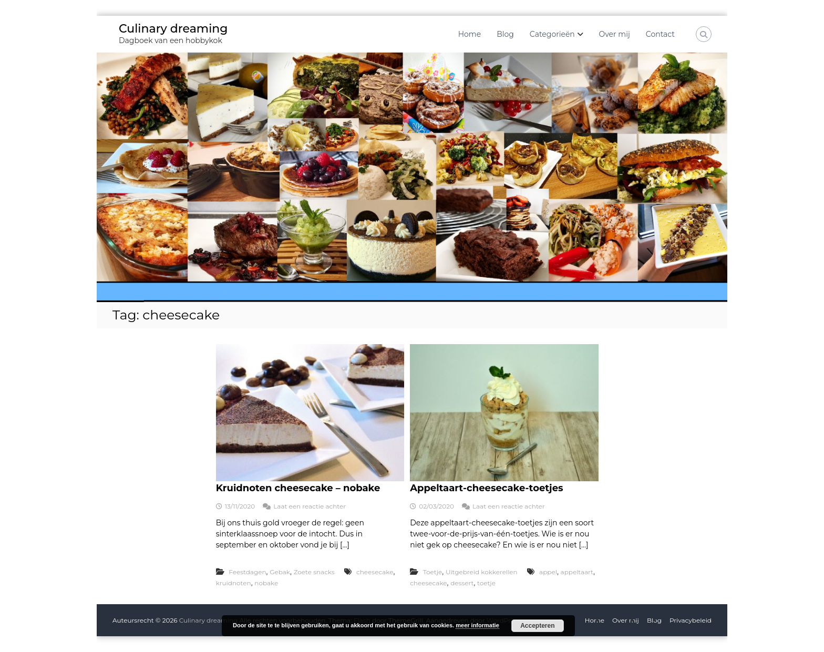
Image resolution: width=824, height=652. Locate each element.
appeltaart (577, 572)
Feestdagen (247, 572)
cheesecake (374, 572)
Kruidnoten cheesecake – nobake (298, 488)
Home (469, 34)
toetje (486, 583)
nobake (266, 583)
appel (548, 572)
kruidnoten (233, 583)
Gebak (280, 572)
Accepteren (537, 625)
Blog (505, 34)
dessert (461, 583)
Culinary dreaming (173, 29)
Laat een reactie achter (309, 506)
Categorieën (552, 34)
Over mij (614, 34)
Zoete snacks (314, 572)
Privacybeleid (691, 620)
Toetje (432, 572)
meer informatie (477, 625)
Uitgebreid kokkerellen (482, 572)
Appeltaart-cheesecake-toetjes (486, 488)
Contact (660, 34)
